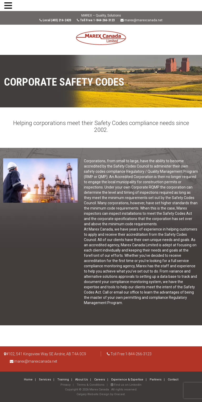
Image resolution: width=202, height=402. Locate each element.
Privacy (65, 385)
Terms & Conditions (90, 385)
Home (28, 379)
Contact (173, 379)
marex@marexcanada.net (143, 20)
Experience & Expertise (127, 379)
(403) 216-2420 (61, 20)
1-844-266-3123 (104, 20)
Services (45, 379)
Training (63, 379)
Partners (155, 379)
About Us (81, 379)
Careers (99, 379)
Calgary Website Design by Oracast (101, 394)
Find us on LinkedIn (126, 385)
